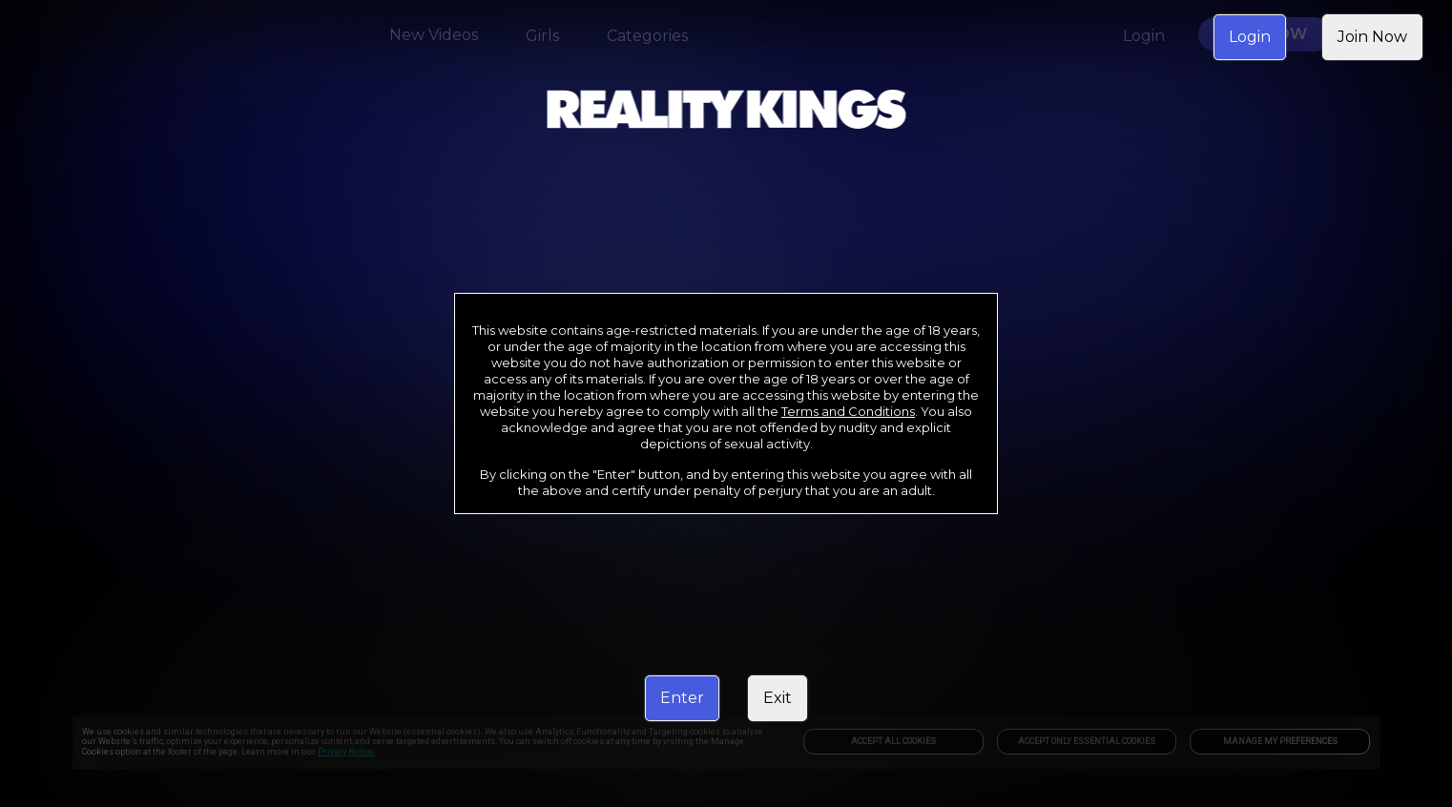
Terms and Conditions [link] (848, 411)
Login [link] (1250, 37)
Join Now (1372, 37)
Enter (682, 698)
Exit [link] (777, 698)
